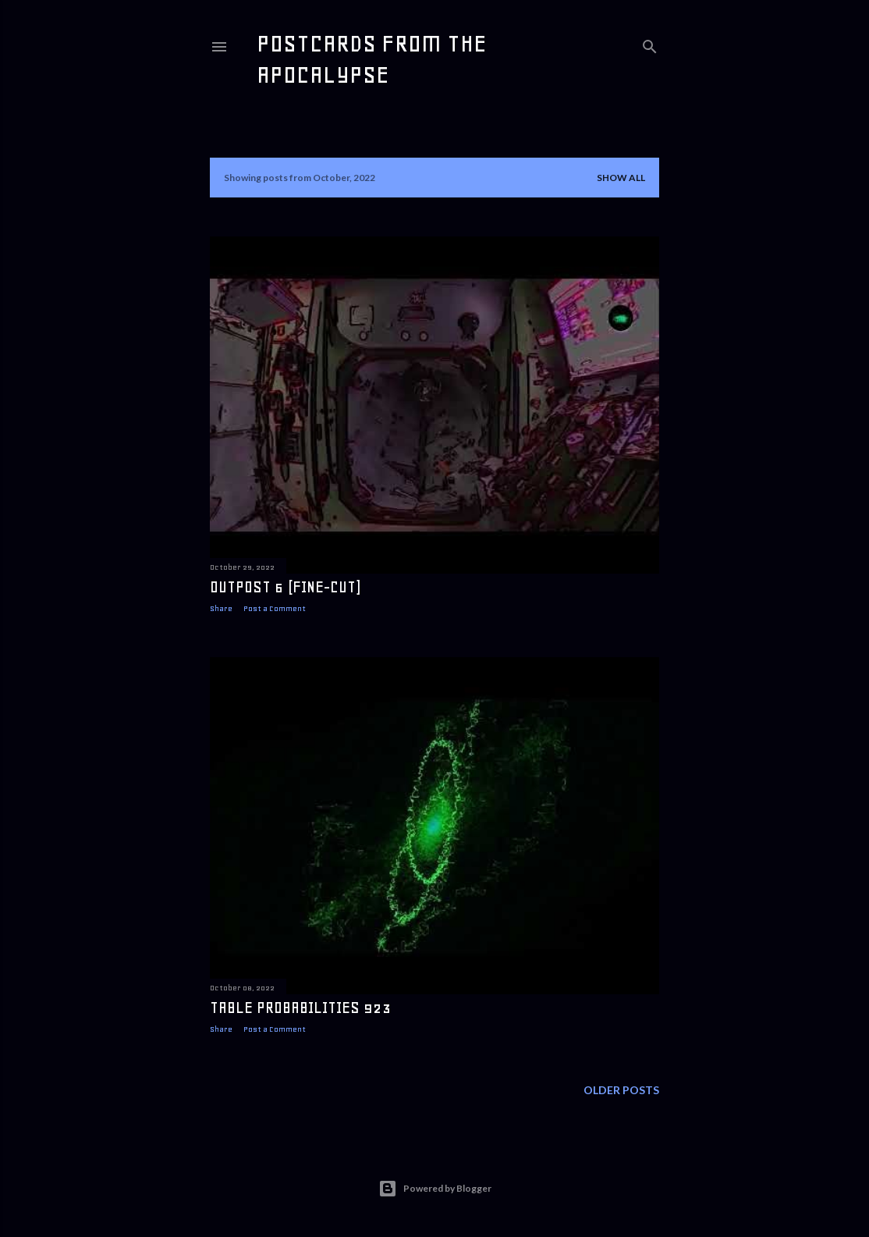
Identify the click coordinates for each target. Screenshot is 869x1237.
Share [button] (221, 608)
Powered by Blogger (434, 1188)
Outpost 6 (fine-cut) (285, 587)
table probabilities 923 (301, 1010)
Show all (621, 177)
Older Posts (621, 1093)
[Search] (649, 43)
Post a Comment (274, 608)
